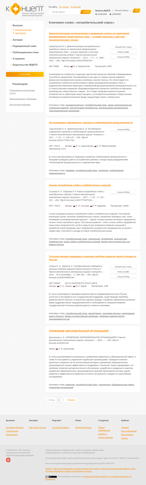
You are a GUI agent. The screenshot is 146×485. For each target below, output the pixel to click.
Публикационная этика (25, 52)
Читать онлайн (123, 52)
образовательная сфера (122, 385)
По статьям (64, 7)
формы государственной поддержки (81, 316)
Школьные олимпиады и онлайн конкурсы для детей (76, 469)
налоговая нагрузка (112, 313)
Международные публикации (23, 99)
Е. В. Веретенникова (105, 146)
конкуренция (94, 239)
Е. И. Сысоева (81, 206)
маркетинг (70, 385)
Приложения (20, 33)
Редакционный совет (25, 46)
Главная (125, 427)
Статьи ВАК (25, 74)
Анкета (124, 438)
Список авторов (105, 437)
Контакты (102, 434)
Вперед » (72, 400)
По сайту (53, 7)
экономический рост (75, 105)
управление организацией (61, 387)
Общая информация (104, 429)
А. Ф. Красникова (65, 349)
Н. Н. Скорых (64, 286)
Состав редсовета (60, 427)
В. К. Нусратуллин (80, 66)
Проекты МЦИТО (102, 10)
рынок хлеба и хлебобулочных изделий (82, 242)
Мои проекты (127, 435)
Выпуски (18, 25)
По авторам (76, 7)
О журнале (19, 58)
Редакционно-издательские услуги (22, 91)
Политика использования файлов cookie (117, 469)
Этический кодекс (83, 427)
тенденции (103, 170)
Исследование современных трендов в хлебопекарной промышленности (91, 122)
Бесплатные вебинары (20, 104)
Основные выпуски (23, 30)
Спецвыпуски (12, 431)
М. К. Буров (79, 286)
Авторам (18, 40)
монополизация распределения (113, 108)
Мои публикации (128, 431)
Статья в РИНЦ (123, 57)
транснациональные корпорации (64, 111)
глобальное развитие (59, 108)
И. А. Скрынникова (83, 146)
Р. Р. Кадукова (98, 206)
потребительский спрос (96, 105)
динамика (70, 170)
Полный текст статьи (123, 47)
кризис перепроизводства (120, 105)
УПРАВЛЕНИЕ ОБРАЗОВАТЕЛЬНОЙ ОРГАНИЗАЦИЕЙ (79, 331)
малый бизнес (95, 313)
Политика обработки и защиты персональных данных (68, 471)
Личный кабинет (122, 10)
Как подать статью (37, 427)
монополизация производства (84, 108)
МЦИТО (48, 469)
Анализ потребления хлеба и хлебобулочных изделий (80, 185)
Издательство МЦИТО (25, 65)
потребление (107, 239)
